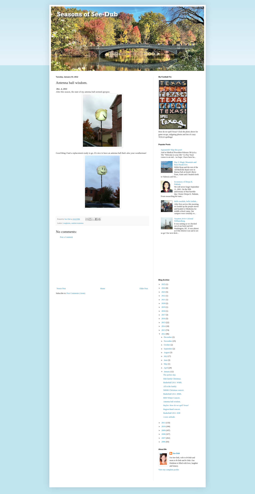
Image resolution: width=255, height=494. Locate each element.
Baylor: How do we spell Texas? (176, 405)
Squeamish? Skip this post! (171, 150)
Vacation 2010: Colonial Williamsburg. (183, 220)
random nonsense (77, 223)
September (168, 349)
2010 (164, 426)
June (166, 360)
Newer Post (61, 288)
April (166, 368)
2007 (164, 438)
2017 (164, 315)
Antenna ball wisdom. (172, 401)
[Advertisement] (102, 263)
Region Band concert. (171, 409)
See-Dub (176, 453)
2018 (164, 311)
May (166, 364)
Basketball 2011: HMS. (172, 394)
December (168, 337)
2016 (164, 318)
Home (102, 288)
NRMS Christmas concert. (173, 390)
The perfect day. (169, 375)
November (168, 341)
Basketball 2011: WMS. (172, 382)
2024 (164, 288)
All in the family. (170, 386)
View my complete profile (168, 470)
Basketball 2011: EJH (171, 413)
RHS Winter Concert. (171, 398)
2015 (164, 322)
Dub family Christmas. (172, 379)
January (167, 371)
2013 (164, 330)
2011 (164, 423)
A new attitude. (169, 417)
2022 (164, 296)
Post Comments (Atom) (76, 293)
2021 (164, 299)
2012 (164, 334)
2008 (164, 434)
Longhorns (66, 223)
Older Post (144, 288)
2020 (164, 303)
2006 (164, 442)
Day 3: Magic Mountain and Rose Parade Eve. (185, 163)
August (167, 352)
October (167, 345)
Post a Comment (66, 237)
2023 (164, 292)
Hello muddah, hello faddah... (186, 201)
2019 (164, 307)
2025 (164, 284)
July (166, 356)
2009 (164, 430)
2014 (164, 326)
